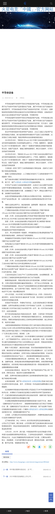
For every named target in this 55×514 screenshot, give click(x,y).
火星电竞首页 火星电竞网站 (31, 381)
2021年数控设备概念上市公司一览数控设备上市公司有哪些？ (22, 476)
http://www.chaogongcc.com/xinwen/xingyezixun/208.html (29, 462)
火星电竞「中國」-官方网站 (28, 9)
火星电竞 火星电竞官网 (23, 182)
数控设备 (6, 457)
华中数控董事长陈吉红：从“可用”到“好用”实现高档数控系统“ (22, 469)
